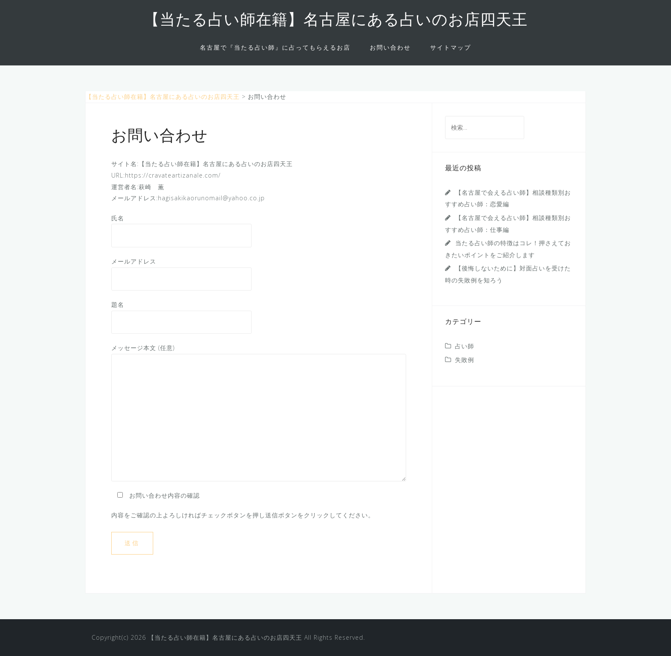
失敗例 (464, 360)
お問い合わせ (390, 47)
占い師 (464, 346)
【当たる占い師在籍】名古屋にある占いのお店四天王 (336, 21)
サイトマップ (450, 47)
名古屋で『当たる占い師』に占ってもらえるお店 (275, 47)
